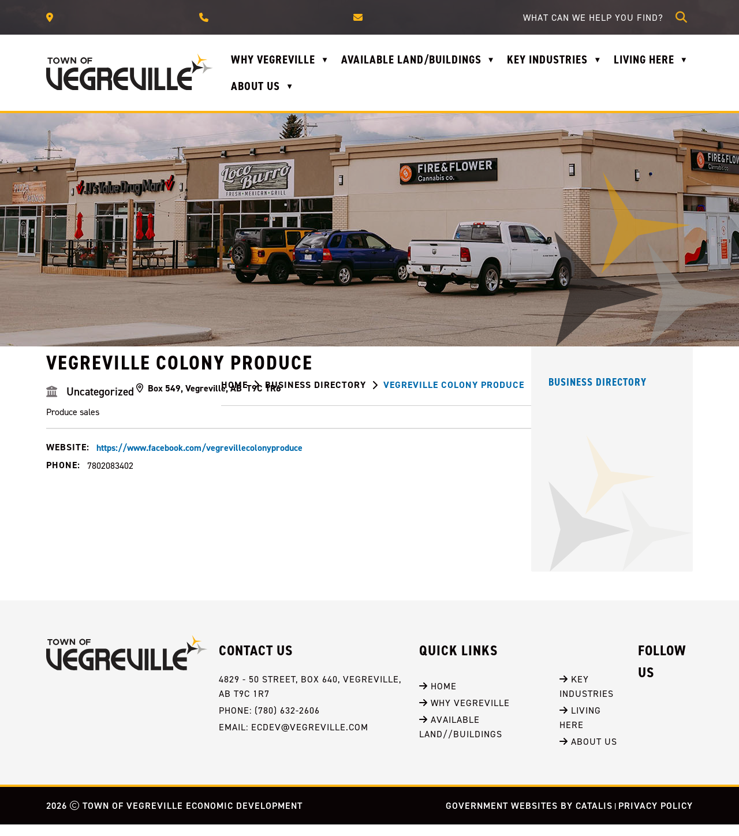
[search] (596, 17)
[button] (681, 17)
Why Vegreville (464, 714)
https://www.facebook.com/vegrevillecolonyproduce (373, 513)
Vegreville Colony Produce (453, 385)
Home (438, 697)
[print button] (680, 387)
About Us (588, 753)
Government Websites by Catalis (529, 817)
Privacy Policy (655, 817)
